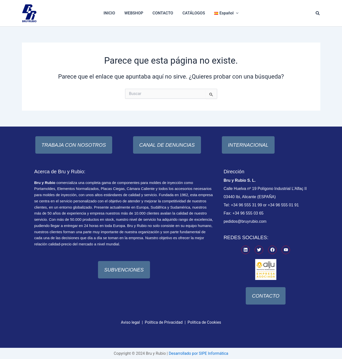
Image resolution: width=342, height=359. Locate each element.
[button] (318, 13)
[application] (233, 13)
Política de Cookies (204, 322)
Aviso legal (130, 322)
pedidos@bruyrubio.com (245, 221)
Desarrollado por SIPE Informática (198, 353)
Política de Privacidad (164, 322)
